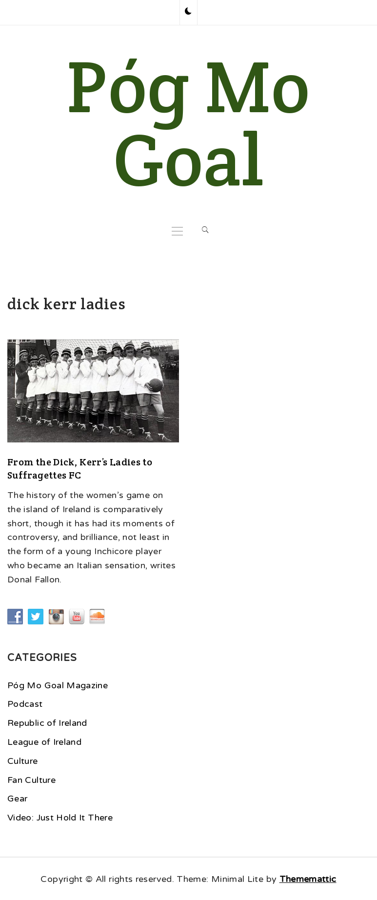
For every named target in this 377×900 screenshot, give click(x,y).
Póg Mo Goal (188, 123)
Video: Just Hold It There (60, 817)
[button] (188, 12)
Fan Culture (31, 780)
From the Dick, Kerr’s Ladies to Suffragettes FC (79, 468)
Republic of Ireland (47, 723)
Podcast (25, 704)
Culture (22, 761)
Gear (17, 798)
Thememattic (308, 879)
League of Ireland (44, 742)
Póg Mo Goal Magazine (57, 685)
